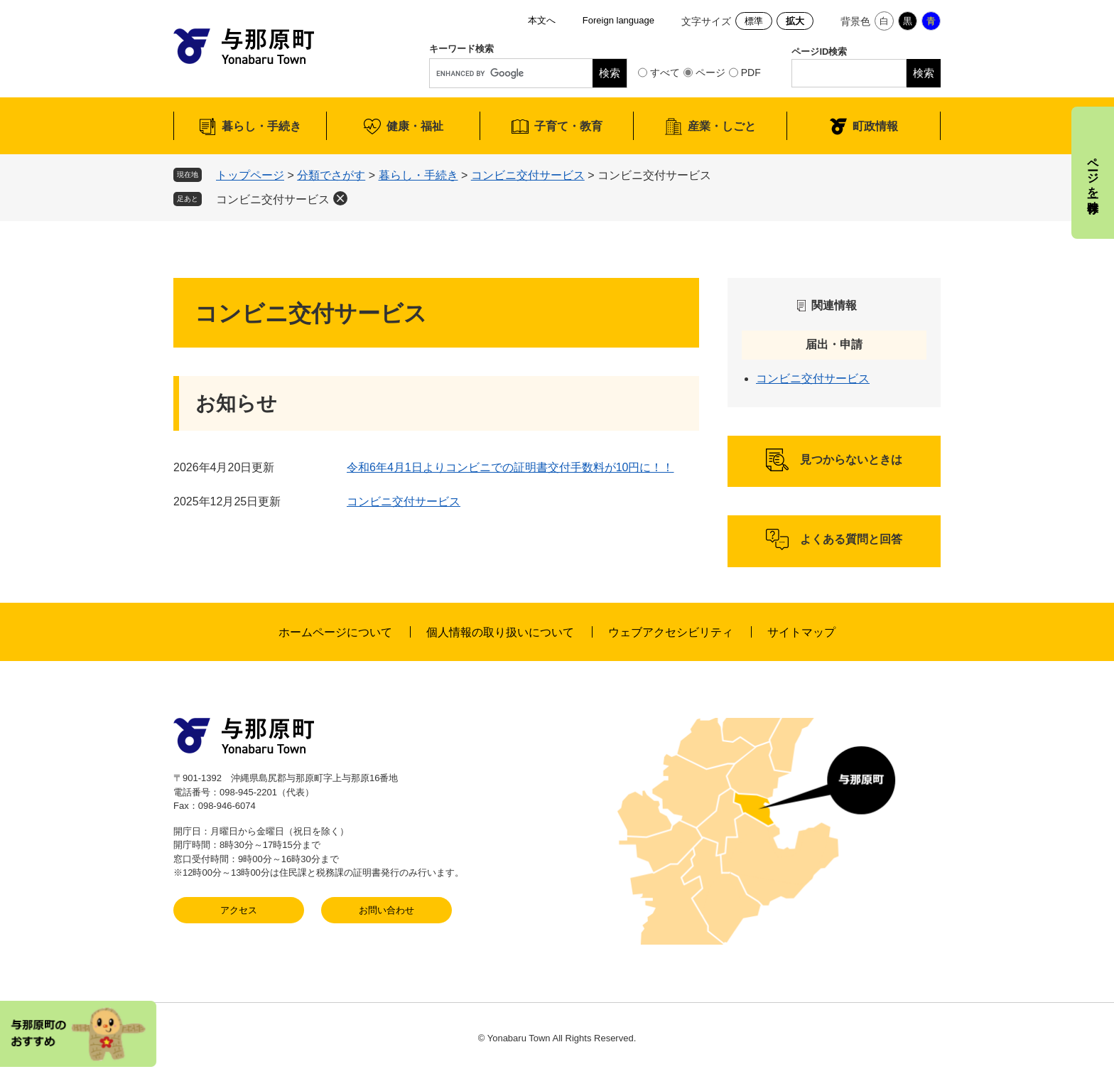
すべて (665, 72)
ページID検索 (819, 51)
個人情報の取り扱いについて (500, 632)
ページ (710, 72)
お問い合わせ (386, 910)
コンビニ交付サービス (528, 175)
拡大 (795, 21)
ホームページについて (335, 632)
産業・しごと (722, 126)
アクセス (238, 910)
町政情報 (875, 126)
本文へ (542, 20)
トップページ (250, 175)
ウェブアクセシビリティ (670, 632)
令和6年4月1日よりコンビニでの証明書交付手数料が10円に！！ (510, 467)
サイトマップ (801, 632)
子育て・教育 (568, 126)
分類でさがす (331, 175)
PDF (751, 72)
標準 (754, 21)
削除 (340, 198)
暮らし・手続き (261, 126)
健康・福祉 (414, 126)
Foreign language (618, 20)
